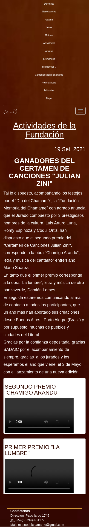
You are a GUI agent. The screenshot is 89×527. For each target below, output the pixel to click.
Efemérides (49, 59)
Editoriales (49, 90)
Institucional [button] (49, 67)
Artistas (49, 51)
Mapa (49, 98)
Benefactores (49, 11)
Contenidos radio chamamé (49, 75)
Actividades (49, 43)
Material (49, 35)
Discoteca (49, 4)
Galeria (49, 19)
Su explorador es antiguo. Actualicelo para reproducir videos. (39, 415)
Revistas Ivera (49, 82)
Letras (49, 27)
